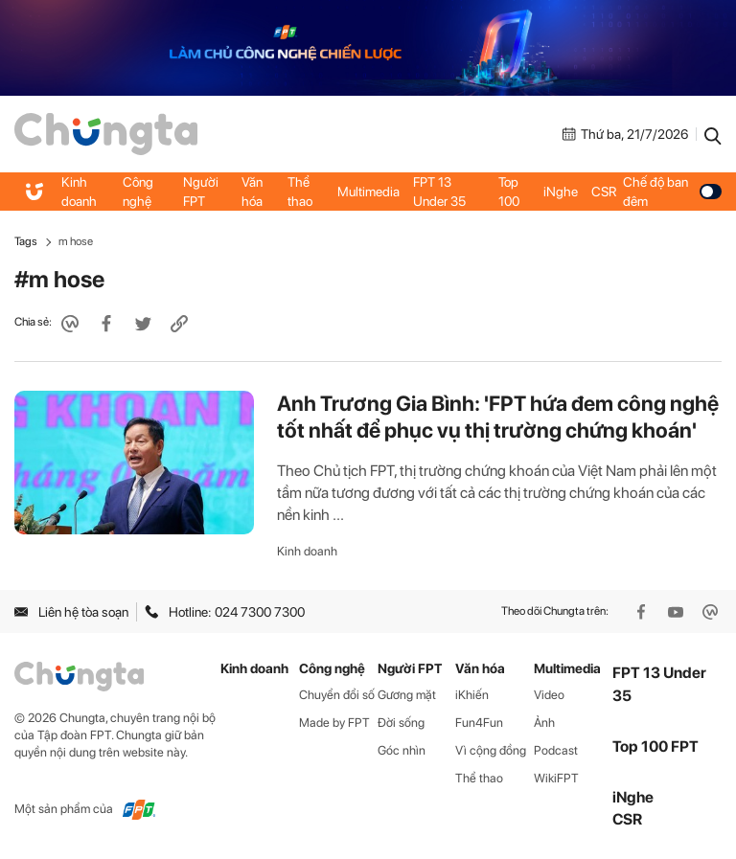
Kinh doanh (79, 191)
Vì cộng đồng (490, 750)
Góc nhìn (402, 750)
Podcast (556, 750)
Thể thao (300, 191)
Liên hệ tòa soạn (71, 612)
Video (549, 695)
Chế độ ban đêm (672, 191)
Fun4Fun (479, 722)
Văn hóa (252, 191)
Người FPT (200, 191)
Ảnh (544, 722)
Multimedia (368, 191)
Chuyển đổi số (337, 695)
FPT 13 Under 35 (439, 191)
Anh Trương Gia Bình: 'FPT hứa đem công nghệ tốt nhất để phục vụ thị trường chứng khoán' (498, 416)
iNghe (560, 191)
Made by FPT (334, 722)
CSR (603, 191)
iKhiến (472, 695)
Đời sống (401, 722)
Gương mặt (407, 695)
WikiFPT (556, 778)
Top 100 (508, 191)
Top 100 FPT (655, 746)
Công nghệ (138, 191)
